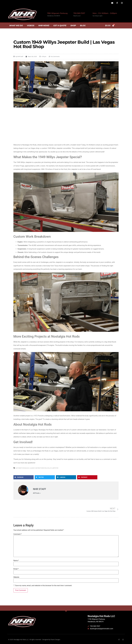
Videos (30, 25)
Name (16, 560)
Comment (17, 534)
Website (16, 577)
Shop (73, 25)
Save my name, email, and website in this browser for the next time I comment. (43, 585)
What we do (16, 25)
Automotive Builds (22, 468)
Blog (82, 25)
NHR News (43, 25)
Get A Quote (59, 25)
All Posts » (37, 493)
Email (16, 569)
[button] (23, 477)
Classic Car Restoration (38, 468)
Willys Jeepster (52, 468)
